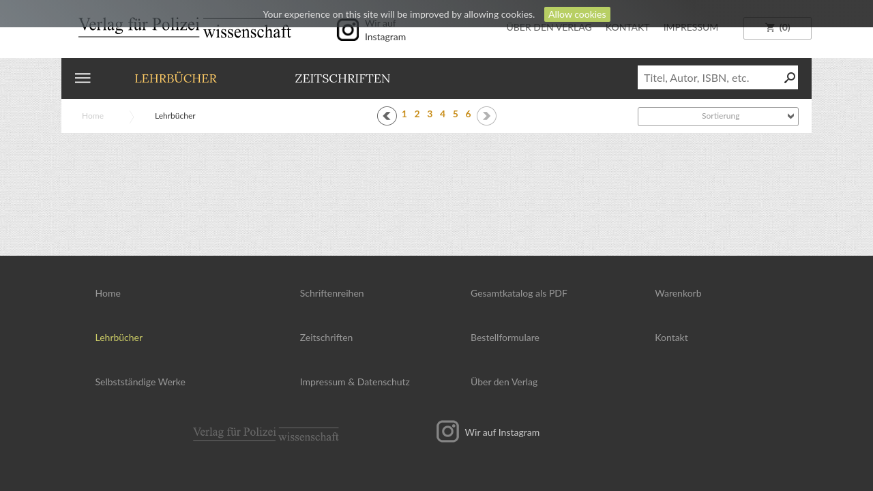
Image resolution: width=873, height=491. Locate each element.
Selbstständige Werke (140, 381)
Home (93, 115)
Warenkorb (678, 293)
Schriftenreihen (332, 293)
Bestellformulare (505, 337)
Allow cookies (577, 14)
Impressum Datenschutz (355, 381)
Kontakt (671, 337)
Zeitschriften (342, 78)
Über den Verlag (504, 381)
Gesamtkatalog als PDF (519, 293)
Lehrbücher (175, 78)
